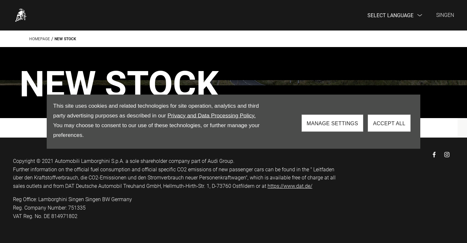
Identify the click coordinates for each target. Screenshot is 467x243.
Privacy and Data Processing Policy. (211, 115)
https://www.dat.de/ (290, 186)
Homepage (39, 39)
